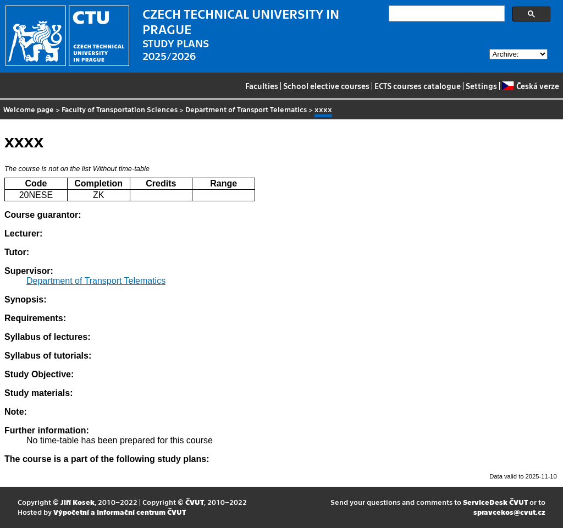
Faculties (261, 86)
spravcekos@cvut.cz (509, 512)
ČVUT (194, 502)
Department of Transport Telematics (246, 109)
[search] (445, 14)
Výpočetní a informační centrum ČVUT (119, 512)
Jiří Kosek (77, 502)
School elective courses (326, 86)
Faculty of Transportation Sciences (120, 109)
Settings (481, 86)
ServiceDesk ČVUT (495, 502)
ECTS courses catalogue (417, 86)
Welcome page (28, 109)
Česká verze (530, 86)
